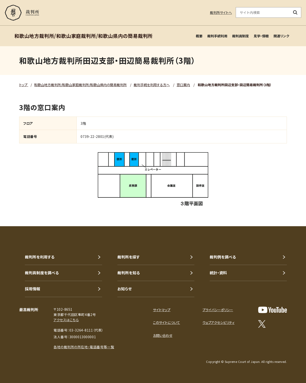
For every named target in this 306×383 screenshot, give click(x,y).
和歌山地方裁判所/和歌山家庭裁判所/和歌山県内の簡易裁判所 (80, 84)
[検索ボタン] (295, 12)
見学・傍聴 (261, 36)
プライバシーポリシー (217, 309)
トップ (23, 84)
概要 (199, 36)
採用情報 (32, 289)
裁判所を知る (128, 273)
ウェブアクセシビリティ (218, 322)
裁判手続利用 (217, 36)
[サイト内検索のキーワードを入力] (263, 12)
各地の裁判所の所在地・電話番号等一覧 (84, 346)
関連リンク (281, 36)
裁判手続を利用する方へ (152, 84)
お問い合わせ (162, 335)
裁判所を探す (128, 257)
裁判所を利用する (40, 257)
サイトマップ (161, 309)
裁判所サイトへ (221, 12)
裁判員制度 (240, 36)
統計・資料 (218, 273)
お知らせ (124, 289)
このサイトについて (166, 322)
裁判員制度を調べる (42, 273)
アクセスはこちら (66, 319)
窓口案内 (183, 84)
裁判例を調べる (223, 257)
